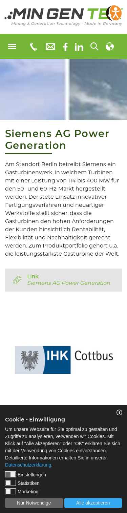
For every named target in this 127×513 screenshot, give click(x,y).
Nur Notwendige (34, 503)
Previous (5, 355)
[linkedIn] (79, 46)
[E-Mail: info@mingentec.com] (50, 46)
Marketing (21, 491)
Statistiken (22, 483)
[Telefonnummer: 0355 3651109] (33, 46)
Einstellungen (25, 474)
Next (122, 355)
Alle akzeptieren (93, 503)
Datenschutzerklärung (28, 465)
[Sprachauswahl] (110, 46)
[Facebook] (65, 46)
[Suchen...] (94, 46)
